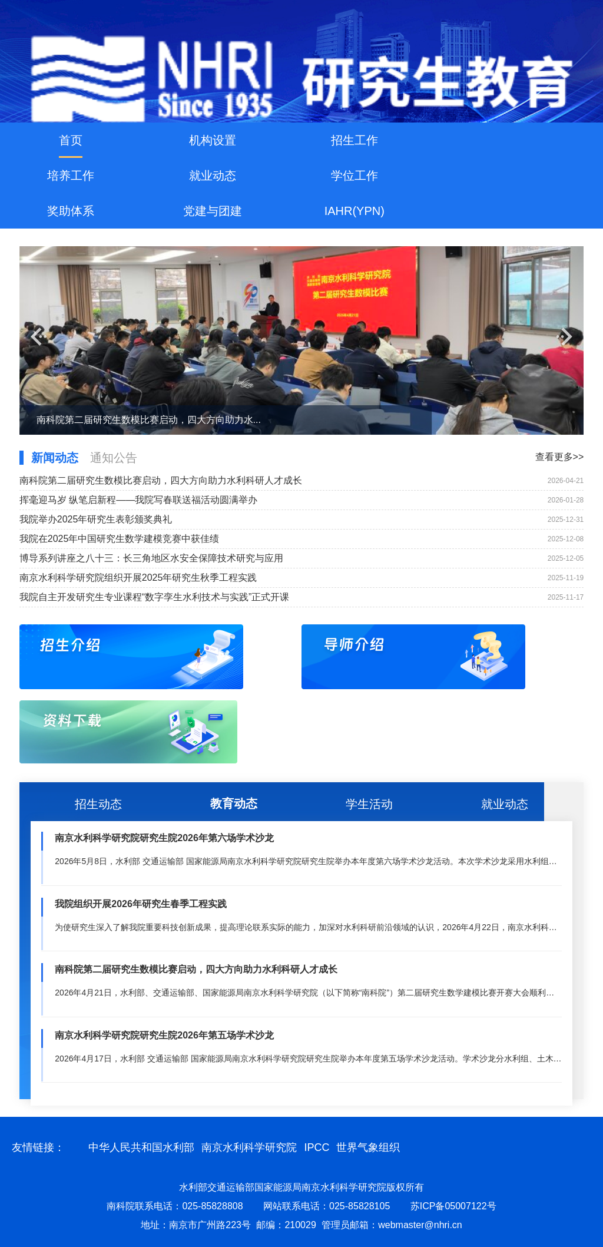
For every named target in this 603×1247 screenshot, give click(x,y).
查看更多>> (559, 457)
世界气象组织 (368, 1147)
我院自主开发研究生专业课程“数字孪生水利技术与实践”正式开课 (154, 597)
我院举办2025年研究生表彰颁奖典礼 (96, 519)
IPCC (316, 1147)
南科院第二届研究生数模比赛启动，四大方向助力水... (149, 420)
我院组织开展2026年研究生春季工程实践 (141, 904)
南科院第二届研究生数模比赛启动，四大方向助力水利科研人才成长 (160, 480)
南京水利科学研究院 (249, 1147)
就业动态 (212, 175)
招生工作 (354, 140)
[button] (39, 337)
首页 (70, 140)
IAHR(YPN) (354, 210)
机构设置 (212, 140)
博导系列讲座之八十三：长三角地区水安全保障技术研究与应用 (151, 558)
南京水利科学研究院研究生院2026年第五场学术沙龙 (164, 1035)
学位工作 (354, 175)
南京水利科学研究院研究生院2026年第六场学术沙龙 (164, 838)
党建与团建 (212, 210)
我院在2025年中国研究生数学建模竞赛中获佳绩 (119, 539)
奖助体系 (70, 210)
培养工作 (70, 175)
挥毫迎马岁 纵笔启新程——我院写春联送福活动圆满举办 (138, 500)
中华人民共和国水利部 (141, 1147)
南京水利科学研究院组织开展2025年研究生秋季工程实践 (138, 578)
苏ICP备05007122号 (453, 1206)
